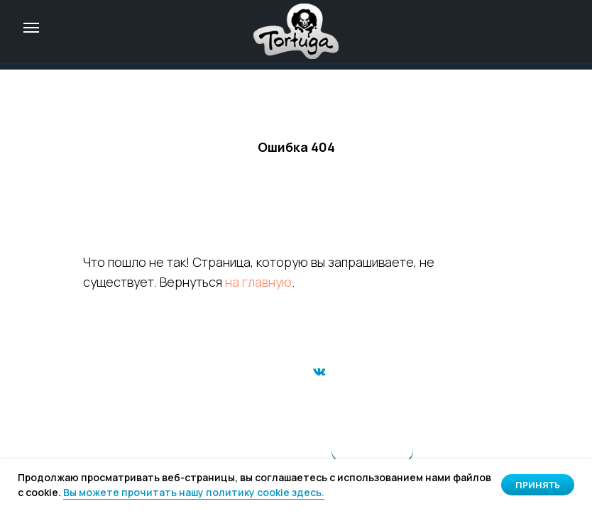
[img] (296, 31)
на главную (258, 281)
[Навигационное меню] (31, 28)
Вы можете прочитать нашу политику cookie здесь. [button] (193, 492)
